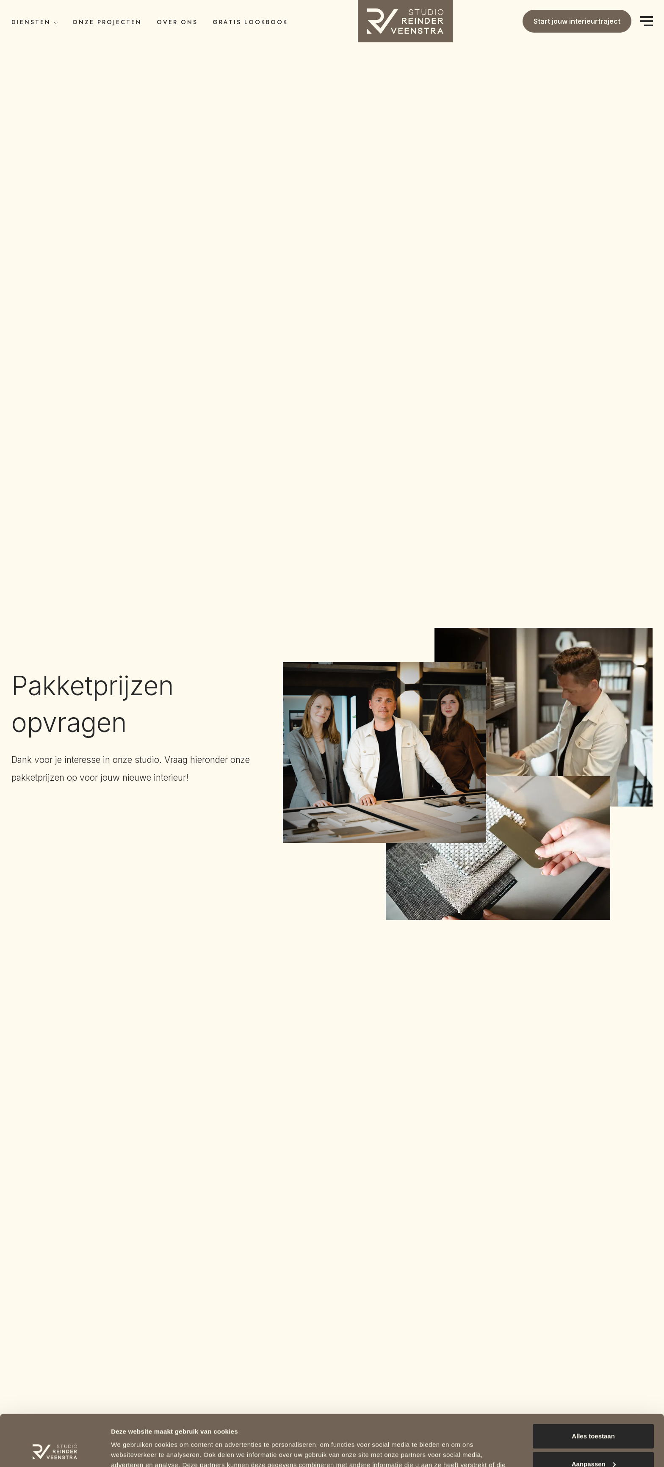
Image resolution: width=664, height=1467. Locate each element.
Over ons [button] (177, 22)
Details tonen (131, 1450)
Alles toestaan (593, 1388)
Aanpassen (594, 1415)
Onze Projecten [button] (107, 22)
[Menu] (646, 21)
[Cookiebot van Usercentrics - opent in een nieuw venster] (55, 1450)
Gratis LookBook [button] (250, 22)
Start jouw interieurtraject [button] (577, 21)
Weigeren (593, 1443)
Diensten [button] (34, 22)
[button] (405, 20)
